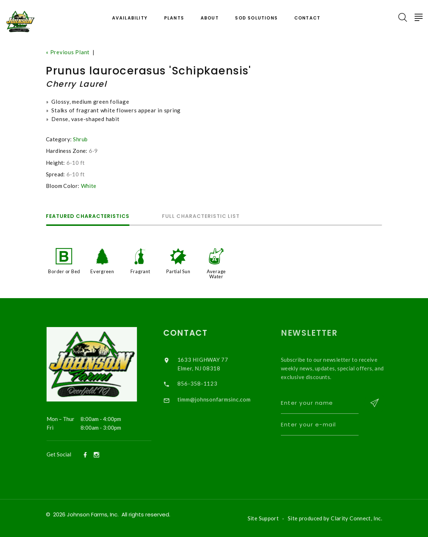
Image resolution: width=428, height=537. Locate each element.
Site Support (263, 518)
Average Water (216, 273)
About (210, 18)
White (89, 185)
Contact (307, 18)
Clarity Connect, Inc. (356, 518)
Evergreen (102, 271)
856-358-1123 (204, 383)
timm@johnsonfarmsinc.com (220, 399)
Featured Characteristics (87, 217)
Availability (129, 18)
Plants (174, 18)
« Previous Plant (68, 52)
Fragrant (140, 271)
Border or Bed (64, 271)
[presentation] (345, 456)
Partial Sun (178, 271)
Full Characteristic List (201, 217)
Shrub (80, 139)
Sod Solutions (256, 18)
